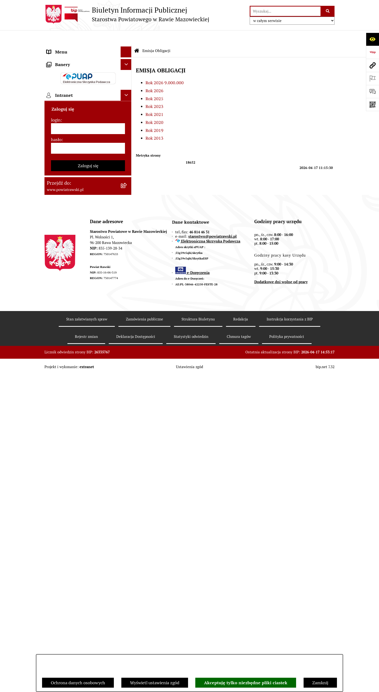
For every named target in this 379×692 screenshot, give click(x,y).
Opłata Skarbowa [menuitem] (63, 185)
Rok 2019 (154, 116)
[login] (88, 445)
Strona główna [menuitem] (61, 48)
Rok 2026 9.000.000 (165, 68)
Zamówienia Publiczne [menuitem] (68, 174)
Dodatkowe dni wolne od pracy (281, 598)
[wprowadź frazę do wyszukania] (285, 11)
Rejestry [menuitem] (54, 368)
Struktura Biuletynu (198, 635)
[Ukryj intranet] (126, 411)
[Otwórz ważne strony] (372, 78)
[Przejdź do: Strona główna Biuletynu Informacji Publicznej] (136, 36)
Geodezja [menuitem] (55, 231)
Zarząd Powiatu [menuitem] (61, 81)
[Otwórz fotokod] (372, 104)
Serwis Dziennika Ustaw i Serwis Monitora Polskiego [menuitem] (77, 217)
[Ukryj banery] (126, 381)
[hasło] (88, 464)
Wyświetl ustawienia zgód (154, 682)
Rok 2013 (154, 124)
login (56, 436)
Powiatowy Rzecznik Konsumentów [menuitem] (81, 314)
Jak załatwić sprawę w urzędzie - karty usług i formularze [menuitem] (83, 150)
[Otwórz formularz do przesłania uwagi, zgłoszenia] (372, 91)
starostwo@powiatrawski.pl (212, 552)
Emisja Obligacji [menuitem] (62, 270)
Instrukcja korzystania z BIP (290, 635)
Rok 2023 (154, 92)
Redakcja (240, 635)
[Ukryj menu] (126, 37)
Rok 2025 (154, 84)
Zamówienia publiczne (144, 635)
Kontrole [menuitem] (55, 347)
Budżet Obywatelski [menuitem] (66, 124)
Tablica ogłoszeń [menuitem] (63, 164)
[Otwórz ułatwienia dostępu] (372, 39)
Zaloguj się (88, 482)
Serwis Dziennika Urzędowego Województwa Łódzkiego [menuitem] (75, 200)
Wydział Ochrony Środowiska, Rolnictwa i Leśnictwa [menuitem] (75, 256)
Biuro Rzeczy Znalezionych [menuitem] (72, 281)
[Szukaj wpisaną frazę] (328, 11)
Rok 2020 (154, 108)
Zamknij (320, 682)
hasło (56, 456)
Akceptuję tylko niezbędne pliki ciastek (245, 682)
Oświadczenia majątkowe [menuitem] (71, 135)
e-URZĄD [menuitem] (56, 113)
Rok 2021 (154, 100)
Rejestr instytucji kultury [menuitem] (70, 325)
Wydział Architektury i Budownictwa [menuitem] (82, 242)
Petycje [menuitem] (53, 303)
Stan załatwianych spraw (86, 635)
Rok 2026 (154, 76)
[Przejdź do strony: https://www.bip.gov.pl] (372, 52)
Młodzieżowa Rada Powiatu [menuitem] (73, 92)
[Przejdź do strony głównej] (126, 14)
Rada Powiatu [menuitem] (60, 70)
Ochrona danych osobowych (78, 682)
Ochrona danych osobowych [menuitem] (74, 336)
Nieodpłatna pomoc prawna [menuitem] (73, 292)
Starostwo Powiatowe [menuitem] (67, 103)
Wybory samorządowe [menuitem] (68, 357)
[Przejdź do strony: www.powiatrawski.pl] (372, 65)
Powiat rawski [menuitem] (60, 59)
